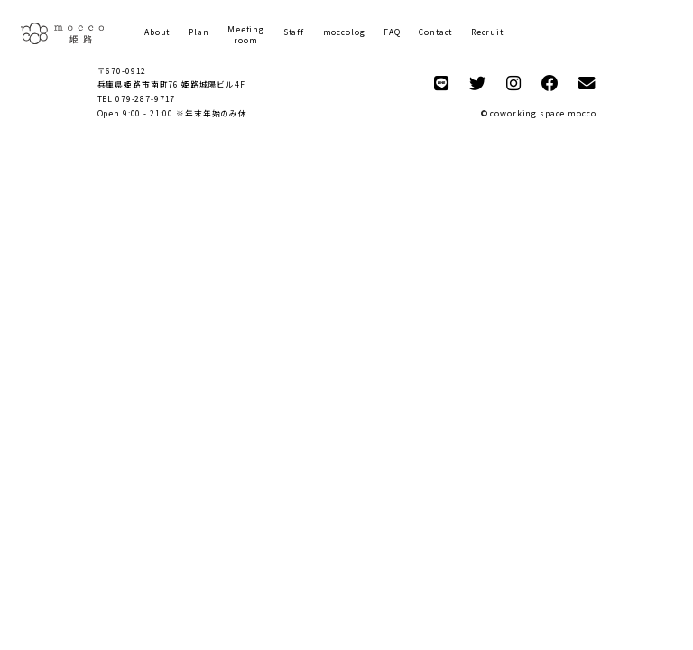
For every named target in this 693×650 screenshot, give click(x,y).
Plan (198, 31)
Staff (293, 31)
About (157, 31)
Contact (435, 31)
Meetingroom (245, 34)
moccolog (344, 31)
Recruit (487, 31)
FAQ (392, 31)
